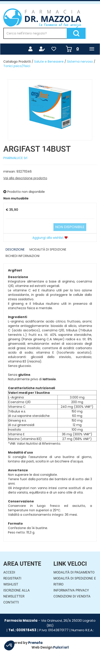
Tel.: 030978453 (22, 630)
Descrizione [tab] (15, 249)
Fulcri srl (61, 647)
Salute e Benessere (49, 61)
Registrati (12, 578)
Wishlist (10, 584)
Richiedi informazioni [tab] (22, 256)
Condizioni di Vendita (71, 596)
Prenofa (35, 642)
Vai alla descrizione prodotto (25, 178)
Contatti (11, 602)
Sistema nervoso (80, 61)
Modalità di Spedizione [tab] (47, 249)
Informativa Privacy (71, 590)
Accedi (9, 572)
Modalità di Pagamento (73, 572)
